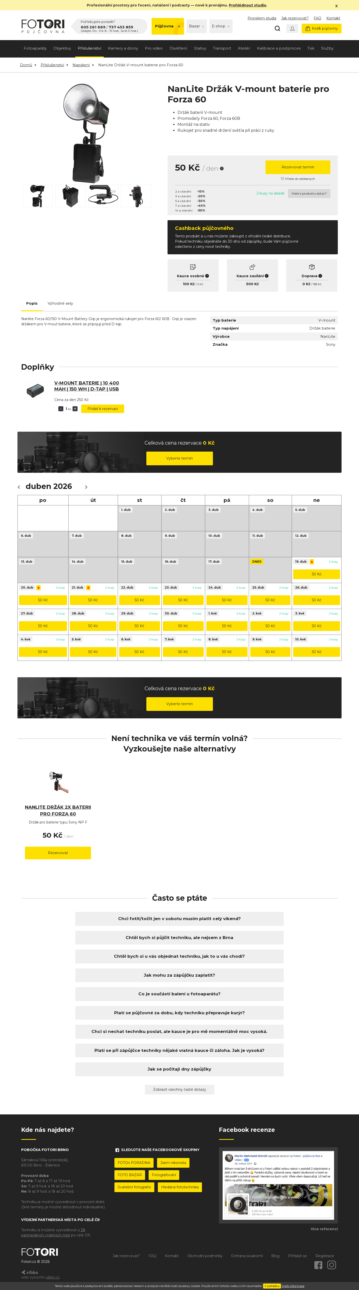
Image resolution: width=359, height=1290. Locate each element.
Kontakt (333, 18)
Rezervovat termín (297, 167)
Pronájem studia (262, 18)
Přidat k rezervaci (103, 409)
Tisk (310, 48)
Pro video (154, 48)
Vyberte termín (179, 458)
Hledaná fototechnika (180, 1187)
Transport (222, 48)
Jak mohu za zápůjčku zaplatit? (179, 975)
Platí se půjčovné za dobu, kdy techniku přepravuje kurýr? (179, 1012)
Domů (26, 65)
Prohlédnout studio (247, 5)
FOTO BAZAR (130, 1175)
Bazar (196, 26)
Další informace (293, 1286)
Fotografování (164, 1175)
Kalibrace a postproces (279, 48)
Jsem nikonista (173, 1162)
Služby (327, 48)
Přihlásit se (297, 1256)
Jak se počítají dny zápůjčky (179, 1069)
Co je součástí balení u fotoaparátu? (179, 993)
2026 (62, 486)
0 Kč (200, 284)
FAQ (317, 18)
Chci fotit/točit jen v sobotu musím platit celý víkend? (179, 918)
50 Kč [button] (317, 574)
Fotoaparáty (35, 48)
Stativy (200, 48)
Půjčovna (167, 26)
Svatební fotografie (134, 1187)
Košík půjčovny (321, 28)
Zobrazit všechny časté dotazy (179, 1089)
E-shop (220, 26)
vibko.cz (53, 1277)
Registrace (324, 1256)
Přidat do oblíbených (298, 179)
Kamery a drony (123, 48)
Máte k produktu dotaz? (309, 193)
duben (38, 486)
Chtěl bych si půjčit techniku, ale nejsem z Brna (179, 937)
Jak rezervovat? (295, 18)
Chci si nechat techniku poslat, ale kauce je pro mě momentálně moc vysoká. (179, 1031)
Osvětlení (178, 48)
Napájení (81, 65)
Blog (275, 1256)
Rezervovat (58, 853)
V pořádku (272, 1286)
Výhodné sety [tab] (60, 303)
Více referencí (324, 1229)
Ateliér (244, 48)
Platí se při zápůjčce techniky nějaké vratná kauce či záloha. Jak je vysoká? (179, 1050)
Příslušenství (89, 48)
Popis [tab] (32, 303)
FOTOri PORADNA (134, 1162)
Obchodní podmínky (205, 1256)
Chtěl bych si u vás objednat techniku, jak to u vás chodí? (179, 956)
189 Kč (317, 284)
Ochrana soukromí (247, 1256)
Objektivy (62, 48)
